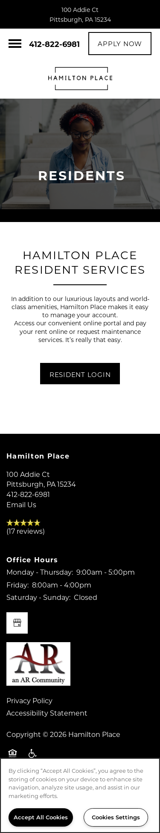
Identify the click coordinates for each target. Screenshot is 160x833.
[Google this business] (17, 623)
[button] (119, 43)
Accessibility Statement (46, 712)
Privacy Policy (29, 700)
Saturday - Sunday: (38, 597)
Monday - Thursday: (39, 571)
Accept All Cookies (41, 817)
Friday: (17, 584)
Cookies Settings (116, 817)
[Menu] (15, 43)
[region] (80, 795)
